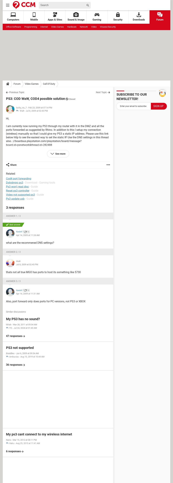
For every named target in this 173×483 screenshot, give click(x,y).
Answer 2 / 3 (13, 252)
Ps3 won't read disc (17, 186)
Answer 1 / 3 (13, 216)
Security (118, 16)
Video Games (57, 27)
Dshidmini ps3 (14, 182)
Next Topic (101, 92)
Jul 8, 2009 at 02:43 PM (37, 111)
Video (94, 27)
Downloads (139, 16)
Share (13, 165)
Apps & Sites (55, 16)
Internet (44, 27)
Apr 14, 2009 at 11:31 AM (28, 293)
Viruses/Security (108, 27)
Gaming (97, 16)
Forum (159, 16)
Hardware (71, 27)
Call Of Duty (49, 84)
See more (60, 153)
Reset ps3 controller (17, 190)
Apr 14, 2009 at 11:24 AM (28, 235)
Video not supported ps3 (20, 194)
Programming (30, 27)
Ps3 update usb (15, 198)
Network (84, 27)
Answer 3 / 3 (13, 281)
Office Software (13, 27)
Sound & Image (76, 16)
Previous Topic (16, 92)
